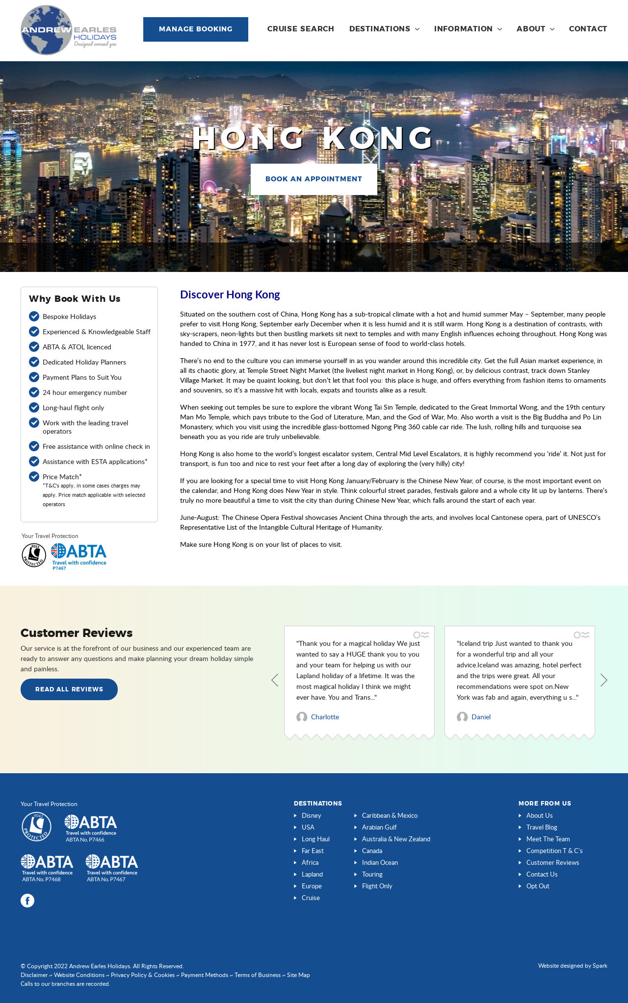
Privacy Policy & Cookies (143, 975)
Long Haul (316, 838)
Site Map (298, 975)
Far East (313, 850)
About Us (539, 815)
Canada (372, 850)
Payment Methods (204, 975)
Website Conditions (79, 975)
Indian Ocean (380, 862)
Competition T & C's (554, 850)
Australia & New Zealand (396, 838)
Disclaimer (34, 975)
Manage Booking (196, 29)
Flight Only (377, 885)
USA (308, 827)
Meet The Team (548, 838)
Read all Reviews (69, 689)
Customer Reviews (552, 862)
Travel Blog (541, 827)
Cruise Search (301, 29)
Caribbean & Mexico (390, 815)
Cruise (311, 897)
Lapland (312, 874)
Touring (372, 874)
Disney (311, 815)
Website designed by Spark (572, 965)
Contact (588, 29)
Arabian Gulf (379, 827)
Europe (312, 885)
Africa (310, 862)
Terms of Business (258, 975)
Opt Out (538, 885)
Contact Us (542, 874)
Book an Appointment (314, 179)
